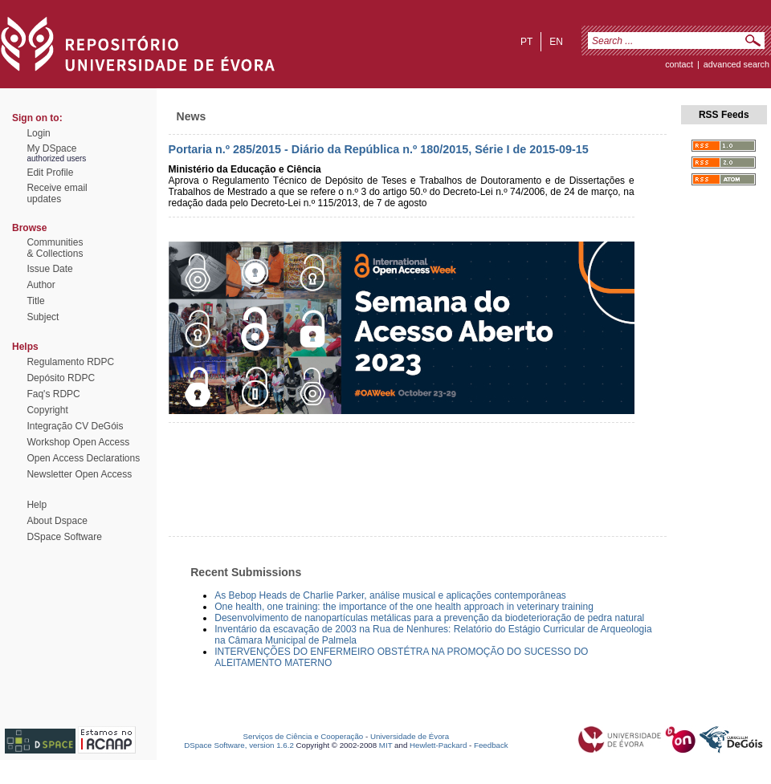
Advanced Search (736, 64)
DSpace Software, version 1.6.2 (239, 745)
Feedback (491, 745)
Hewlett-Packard (438, 745)
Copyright (47, 410)
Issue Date (49, 268)
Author (41, 284)
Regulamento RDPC (70, 362)
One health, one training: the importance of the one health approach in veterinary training (404, 606)
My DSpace (51, 148)
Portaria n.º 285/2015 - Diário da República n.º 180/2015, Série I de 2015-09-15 (379, 149)
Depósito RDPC (61, 378)
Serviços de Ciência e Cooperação (303, 736)
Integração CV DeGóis (75, 426)
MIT (386, 745)
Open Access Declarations (83, 458)
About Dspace (57, 520)
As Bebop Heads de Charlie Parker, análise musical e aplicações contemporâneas (390, 595)
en (556, 41)
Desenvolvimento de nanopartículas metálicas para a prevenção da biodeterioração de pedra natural (429, 618)
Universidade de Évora (409, 736)
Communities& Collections (55, 248)
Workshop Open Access (78, 442)
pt (526, 41)
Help (37, 504)
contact (679, 64)
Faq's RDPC (53, 394)
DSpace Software (64, 536)
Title (35, 301)
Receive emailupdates (57, 193)
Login (38, 133)
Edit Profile (50, 172)
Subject (43, 317)
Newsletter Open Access (79, 474)
